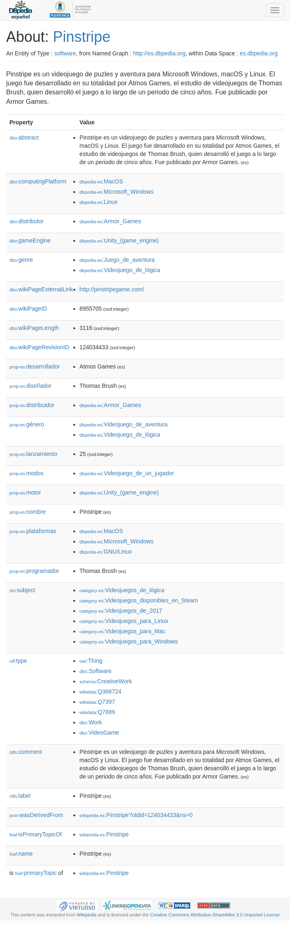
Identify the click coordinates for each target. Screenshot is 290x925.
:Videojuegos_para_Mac (122, 631)
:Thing (91, 660)
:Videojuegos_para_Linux (124, 621)
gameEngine (29, 240)
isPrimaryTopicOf (35, 834)
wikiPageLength (34, 328)
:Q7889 (97, 712)
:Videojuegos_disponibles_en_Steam (139, 600)
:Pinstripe (104, 834)
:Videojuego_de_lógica (120, 270)
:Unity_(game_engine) (119, 240)
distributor (26, 221)
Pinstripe (81, 36)
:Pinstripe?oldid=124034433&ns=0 (136, 815)
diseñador (30, 385)
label (19, 795)
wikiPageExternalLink (41, 289)
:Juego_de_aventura (117, 259)
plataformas (32, 531)
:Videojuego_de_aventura (124, 424)
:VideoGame (99, 732)
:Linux (99, 202)
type (18, 660)
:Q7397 (97, 701)
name (21, 853)
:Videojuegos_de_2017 (121, 610)
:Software (96, 671)
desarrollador (34, 366)
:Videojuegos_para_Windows (129, 641)
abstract (24, 137)
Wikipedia (87, 914)
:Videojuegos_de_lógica (122, 590)
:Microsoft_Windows (117, 191)
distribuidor (32, 405)
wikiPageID (28, 308)
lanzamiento (33, 454)
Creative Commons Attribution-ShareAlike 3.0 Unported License (215, 914)
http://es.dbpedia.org (159, 53)
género (26, 424)
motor (25, 492)
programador (34, 571)
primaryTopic (36, 873)
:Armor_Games (110, 221)
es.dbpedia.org (259, 53)
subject (22, 590)
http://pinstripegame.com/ (112, 289)
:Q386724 (100, 691)
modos (26, 473)
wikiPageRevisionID (39, 347)
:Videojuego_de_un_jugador (127, 473)
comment (25, 752)
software (65, 53)
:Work (91, 722)
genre (21, 259)
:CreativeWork (106, 681)
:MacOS (101, 181)
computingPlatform (37, 181)
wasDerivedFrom (36, 815)
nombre (27, 511)
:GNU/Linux (106, 551)
